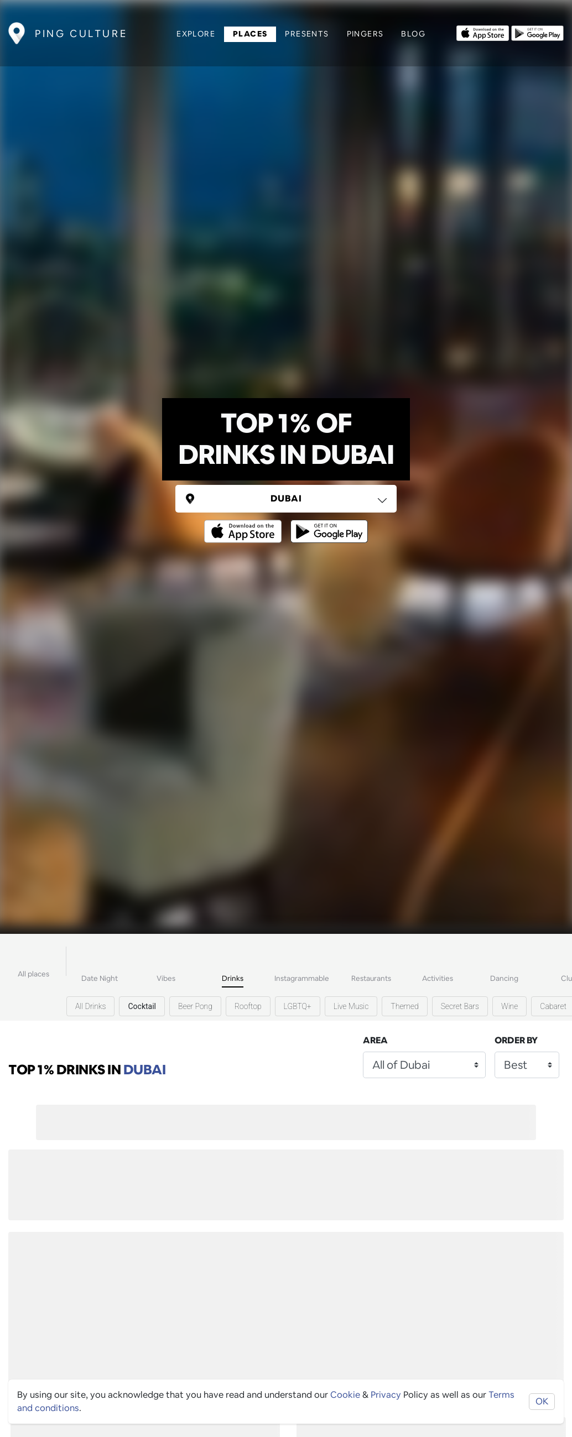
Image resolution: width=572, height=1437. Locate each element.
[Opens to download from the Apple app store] (482, 32)
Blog (413, 34)
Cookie (345, 1395)
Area (375, 1040)
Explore (195, 34)
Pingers (365, 34)
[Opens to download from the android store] (537, 32)
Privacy (386, 1395)
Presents (307, 34)
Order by (516, 1040)
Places (250, 34)
